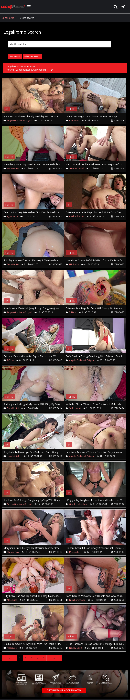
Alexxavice (12, 600)
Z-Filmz (72, 312)
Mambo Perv (13, 552)
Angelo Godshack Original (19, 120)
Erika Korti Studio (77, 600)
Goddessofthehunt (78, 504)
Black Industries (76, 216)
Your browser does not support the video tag (37, 98)
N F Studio (74, 264)
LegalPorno (8, 17)
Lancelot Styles (14, 456)
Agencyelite (12, 216)
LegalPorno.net (13, 7)
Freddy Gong (75, 647)
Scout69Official (76, 168)
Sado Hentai (13, 168)
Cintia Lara (74, 120)
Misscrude (12, 647)
